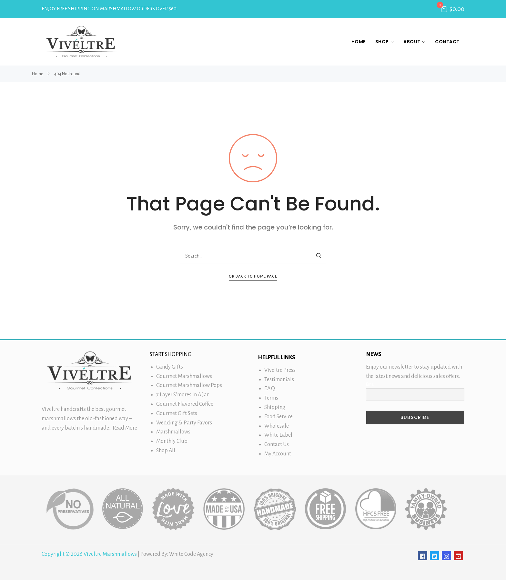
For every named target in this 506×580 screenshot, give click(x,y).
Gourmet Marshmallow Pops (189, 385)
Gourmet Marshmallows (184, 376)
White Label (278, 435)
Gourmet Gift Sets (176, 413)
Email (371, 384)
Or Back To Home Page (253, 276)
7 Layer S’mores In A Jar (182, 395)
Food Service (278, 417)
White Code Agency (191, 554)
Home (358, 41)
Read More (125, 428)
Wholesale (276, 426)
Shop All (165, 450)
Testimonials (279, 379)
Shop (384, 41)
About (414, 41)
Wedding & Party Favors (184, 423)
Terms (271, 398)
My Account (277, 454)
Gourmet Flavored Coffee (184, 404)
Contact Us (276, 444)
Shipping (274, 407)
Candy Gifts (169, 367)
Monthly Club (171, 441)
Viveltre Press (280, 370)
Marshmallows (173, 432)
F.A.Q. (270, 389)
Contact (447, 41)
